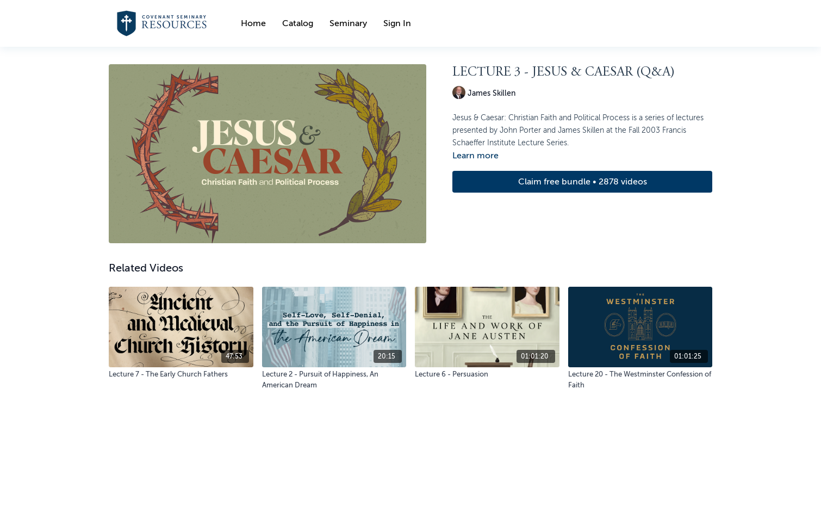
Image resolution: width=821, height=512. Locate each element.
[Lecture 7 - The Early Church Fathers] (181, 374)
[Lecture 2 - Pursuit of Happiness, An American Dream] (334, 379)
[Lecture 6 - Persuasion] (487, 374)
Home (253, 23)
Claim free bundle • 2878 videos (582, 182)
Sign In (397, 23)
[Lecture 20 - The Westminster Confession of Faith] (640, 379)
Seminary (348, 23)
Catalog (297, 23)
